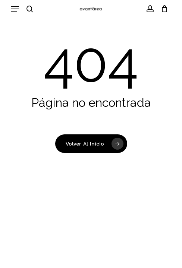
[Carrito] (162, 8)
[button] (15, 9)
